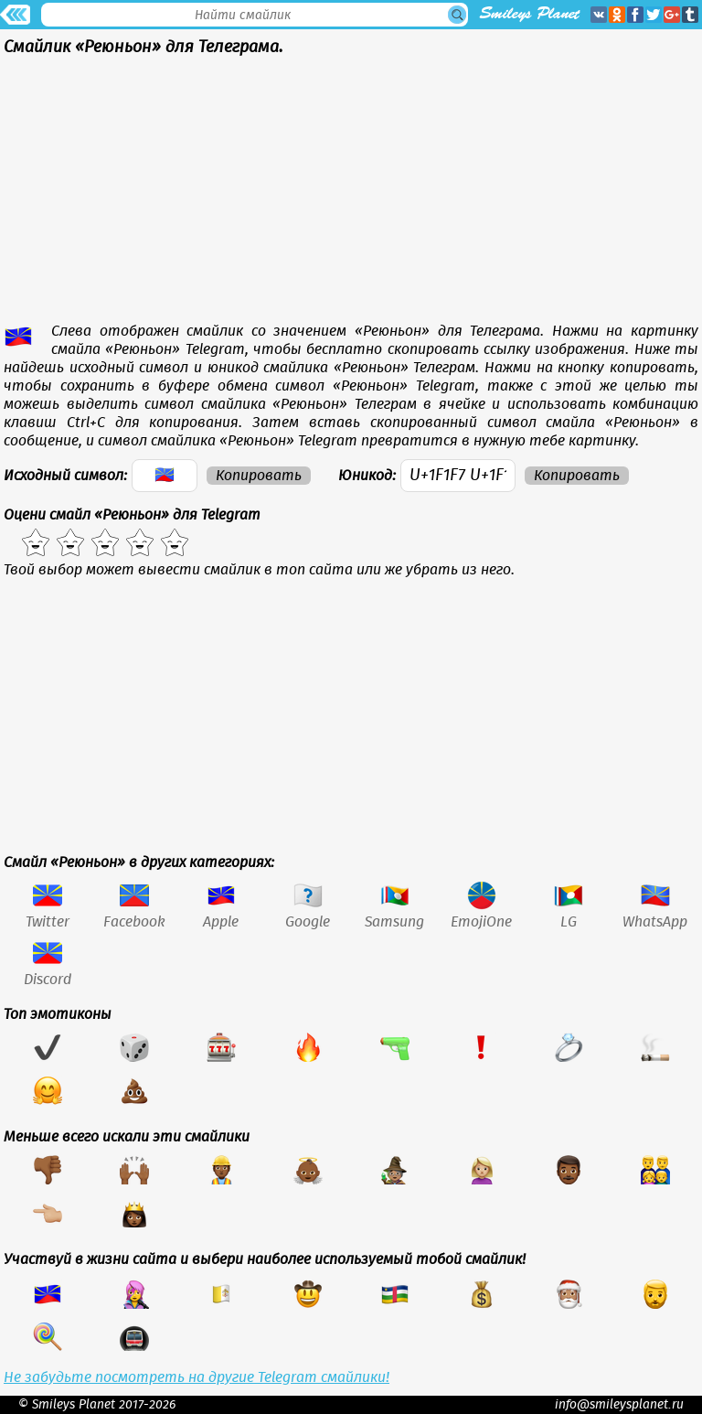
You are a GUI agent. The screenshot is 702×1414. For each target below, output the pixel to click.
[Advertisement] (351, 194)
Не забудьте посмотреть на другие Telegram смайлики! (196, 1377)
